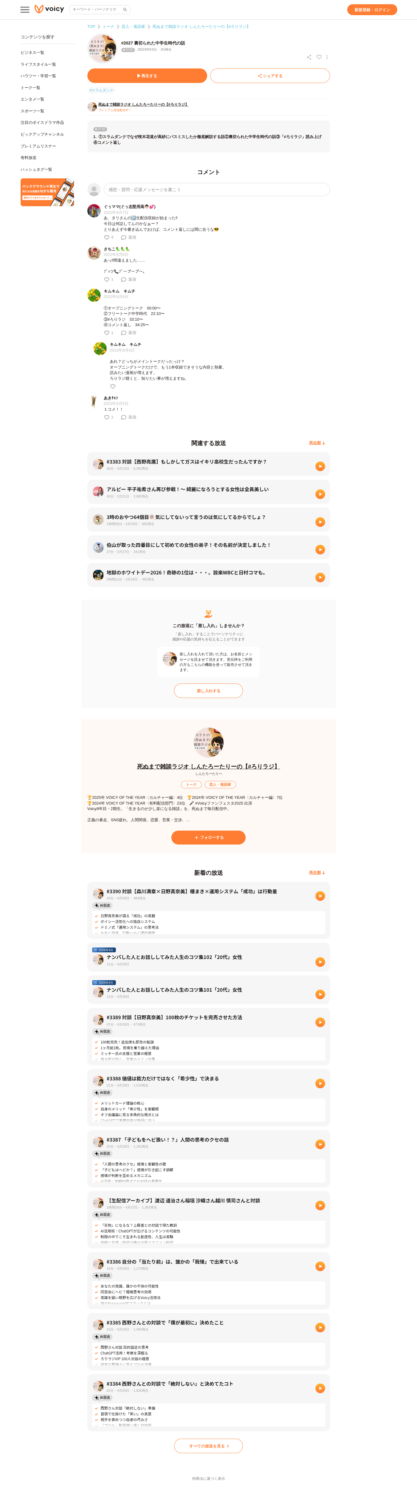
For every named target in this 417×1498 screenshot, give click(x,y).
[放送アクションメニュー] (327, 57)
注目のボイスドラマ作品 (42, 122)
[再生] (320, 466)
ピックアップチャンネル (42, 134)
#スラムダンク (102, 90)
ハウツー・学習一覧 (38, 76)
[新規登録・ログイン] (372, 9)
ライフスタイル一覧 (38, 64)
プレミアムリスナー (38, 146)
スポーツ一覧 (32, 111)
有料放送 (28, 157)
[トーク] (191, 784)
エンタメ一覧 (32, 99)
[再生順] (317, 443)
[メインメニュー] (25, 10)
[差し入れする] (208, 690)
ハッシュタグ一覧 (36, 169)
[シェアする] (270, 75)
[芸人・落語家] (220, 784)
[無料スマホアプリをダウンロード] (47, 192)
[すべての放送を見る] (208, 1446)
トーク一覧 (30, 87)
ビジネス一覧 (32, 52)
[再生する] (147, 75)
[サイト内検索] (125, 9)
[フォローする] (208, 838)
